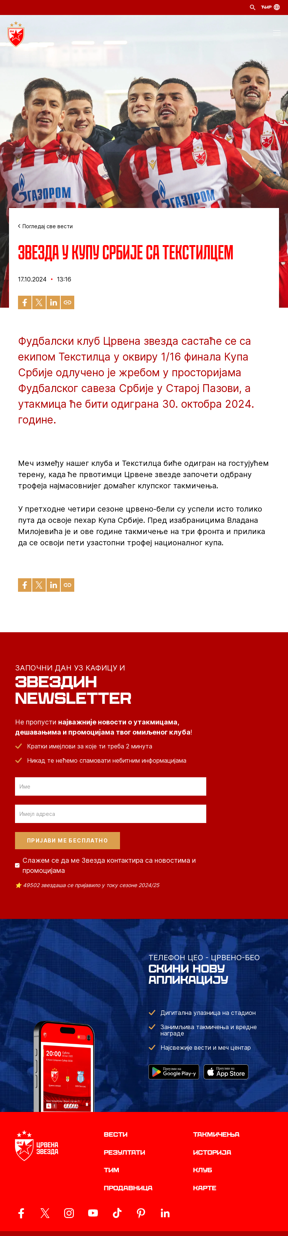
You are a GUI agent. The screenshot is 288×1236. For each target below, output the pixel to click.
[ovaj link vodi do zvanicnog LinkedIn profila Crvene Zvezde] (165, 1213)
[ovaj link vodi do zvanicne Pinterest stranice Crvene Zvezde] (141, 1213)
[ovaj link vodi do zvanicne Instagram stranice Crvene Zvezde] (69, 1213)
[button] (276, 34)
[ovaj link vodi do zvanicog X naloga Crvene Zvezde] (45, 1213)
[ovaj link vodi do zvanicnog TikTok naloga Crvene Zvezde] (117, 1213)
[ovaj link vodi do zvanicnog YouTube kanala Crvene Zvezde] (93, 1213)
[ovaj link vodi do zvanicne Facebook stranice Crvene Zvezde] (21, 1213)
